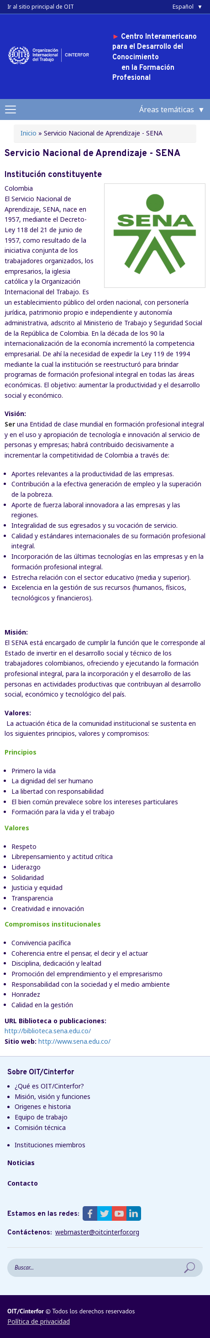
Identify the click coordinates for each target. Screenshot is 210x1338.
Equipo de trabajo (41, 1117)
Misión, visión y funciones (52, 1096)
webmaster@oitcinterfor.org (97, 1232)
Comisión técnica (40, 1127)
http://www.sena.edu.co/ (74, 1041)
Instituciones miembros (50, 1144)
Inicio (29, 133)
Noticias (21, 1162)
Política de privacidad (38, 1321)
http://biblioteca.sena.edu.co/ (48, 1030)
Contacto (22, 1183)
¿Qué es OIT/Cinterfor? (49, 1086)
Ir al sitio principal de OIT (40, 6)
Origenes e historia (43, 1106)
